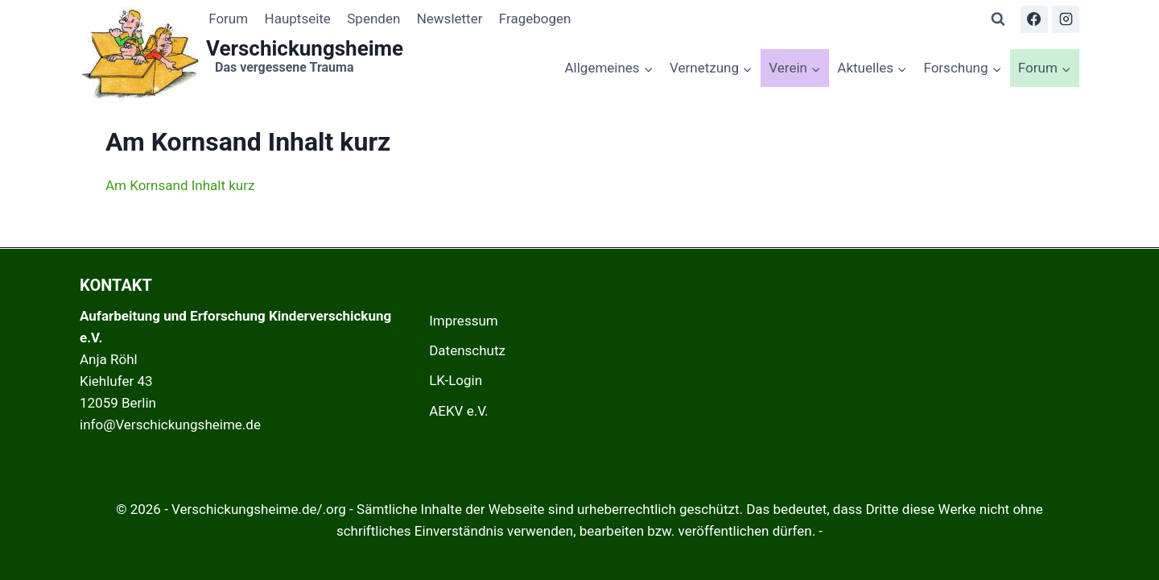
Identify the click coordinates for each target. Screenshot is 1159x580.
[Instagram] (1065, 19)
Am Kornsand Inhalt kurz (179, 185)
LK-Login (455, 380)
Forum (228, 18)
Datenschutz (467, 350)
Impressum (463, 321)
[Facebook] (1034, 19)
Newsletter (450, 18)
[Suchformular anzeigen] (998, 19)
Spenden (373, 18)
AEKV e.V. (458, 411)
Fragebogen (535, 18)
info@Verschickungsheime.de (170, 424)
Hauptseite (298, 18)
